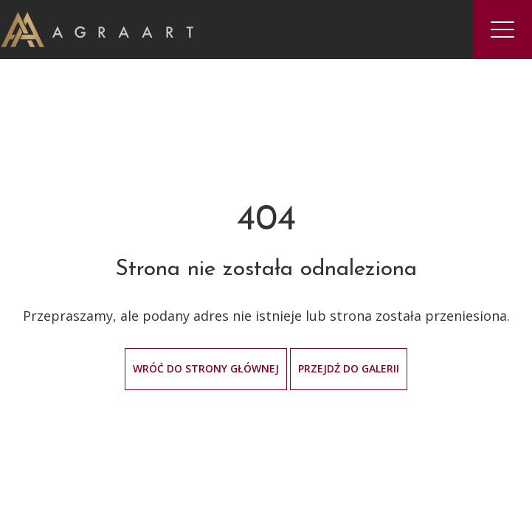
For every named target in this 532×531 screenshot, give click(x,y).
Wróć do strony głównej (206, 368)
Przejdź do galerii (348, 368)
